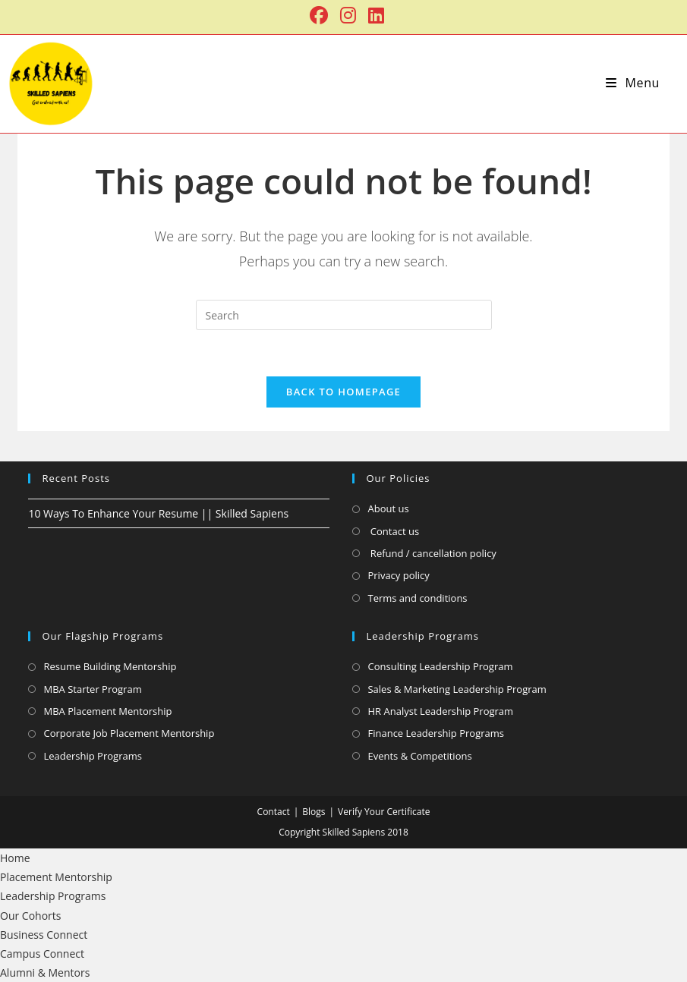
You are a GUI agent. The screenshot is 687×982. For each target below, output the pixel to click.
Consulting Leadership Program (439, 666)
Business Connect (43, 934)
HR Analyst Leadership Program (440, 711)
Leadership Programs (92, 756)
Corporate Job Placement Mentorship (128, 733)
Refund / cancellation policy (431, 553)
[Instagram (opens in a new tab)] (348, 15)
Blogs (313, 811)
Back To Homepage (343, 391)
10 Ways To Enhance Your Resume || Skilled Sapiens (158, 513)
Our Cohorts (30, 915)
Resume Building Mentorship (109, 666)
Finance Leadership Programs (435, 733)
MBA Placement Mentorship (107, 711)
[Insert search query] (344, 315)
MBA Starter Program (92, 689)
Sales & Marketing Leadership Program (456, 689)
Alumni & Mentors (45, 972)
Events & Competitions (419, 756)
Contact (273, 811)
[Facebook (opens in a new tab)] (319, 15)
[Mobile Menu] (633, 82)
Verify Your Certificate (384, 811)
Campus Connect (42, 953)
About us (387, 508)
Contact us (393, 531)
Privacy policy (398, 575)
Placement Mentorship (56, 877)
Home (15, 858)
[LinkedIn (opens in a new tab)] (373, 15)
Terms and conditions (417, 598)
